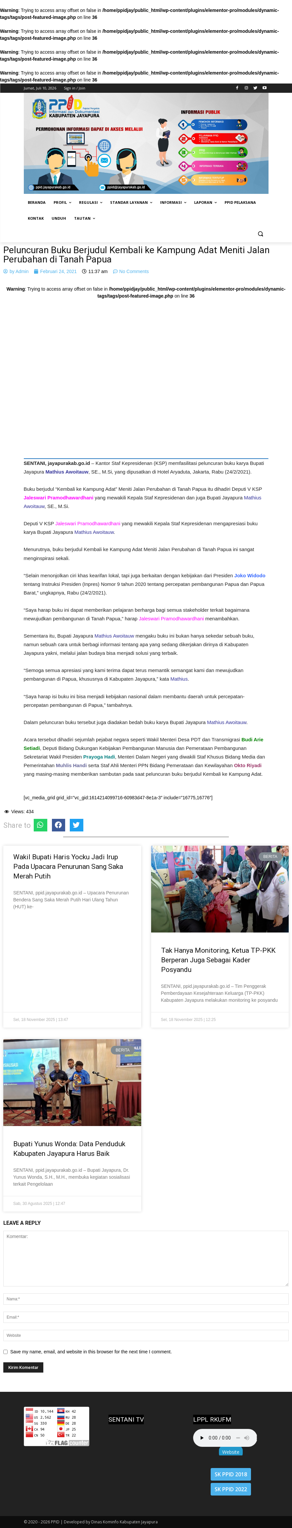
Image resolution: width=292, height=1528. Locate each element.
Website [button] (230, 1452)
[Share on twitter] (76, 825)
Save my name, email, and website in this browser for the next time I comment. (91, 1351)
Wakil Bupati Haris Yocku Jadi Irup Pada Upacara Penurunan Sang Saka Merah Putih (68, 866)
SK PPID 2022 (231, 1489)
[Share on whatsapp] (40, 825)
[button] (261, 234)
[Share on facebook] (58, 825)
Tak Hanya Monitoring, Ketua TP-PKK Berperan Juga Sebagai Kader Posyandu (218, 960)
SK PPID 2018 (231, 1474)
